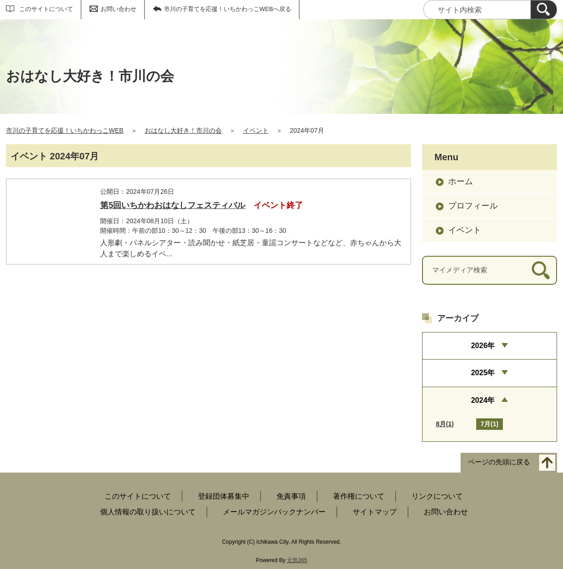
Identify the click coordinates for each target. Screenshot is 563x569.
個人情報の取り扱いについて (148, 512)
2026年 (483, 345)
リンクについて (437, 496)
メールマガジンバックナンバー (274, 512)
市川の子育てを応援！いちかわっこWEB (65, 130)
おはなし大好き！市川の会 (183, 130)
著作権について (358, 496)
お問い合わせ (118, 9)
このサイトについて (46, 9)
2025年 (483, 373)
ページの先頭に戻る (499, 462)
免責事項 (291, 496)
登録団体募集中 (223, 496)
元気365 (297, 560)
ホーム (460, 181)
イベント (256, 130)
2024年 (483, 400)
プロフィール (473, 205)
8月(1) (445, 424)
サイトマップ (375, 512)
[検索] (543, 9)
